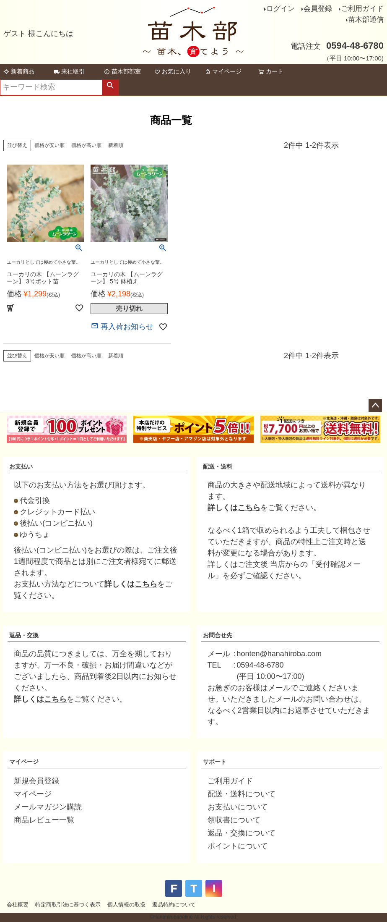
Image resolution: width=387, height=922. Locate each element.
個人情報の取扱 (126, 904)
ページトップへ (375, 405)
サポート (214, 761)
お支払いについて (238, 807)
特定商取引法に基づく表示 (68, 904)
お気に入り (172, 71)
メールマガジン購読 (48, 807)
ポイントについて (238, 846)
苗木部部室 (122, 71)
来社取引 (69, 71)
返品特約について (174, 904)
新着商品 (18, 71)
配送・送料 (217, 466)
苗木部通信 (366, 20)
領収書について (234, 820)
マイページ (223, 71)
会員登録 (318, 9)
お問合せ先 (217, 635)
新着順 (115, 145)
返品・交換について (241, 833)
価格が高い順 (86, 145)
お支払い (21, 466)
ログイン (280, 9)
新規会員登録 (36, 781)
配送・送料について (241, 794)
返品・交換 (24, 635)
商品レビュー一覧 (44, 820)
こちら (146, 584)
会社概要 (18, 904)
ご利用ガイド (362, 9)
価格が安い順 (49, 145)
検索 (110, 87)
